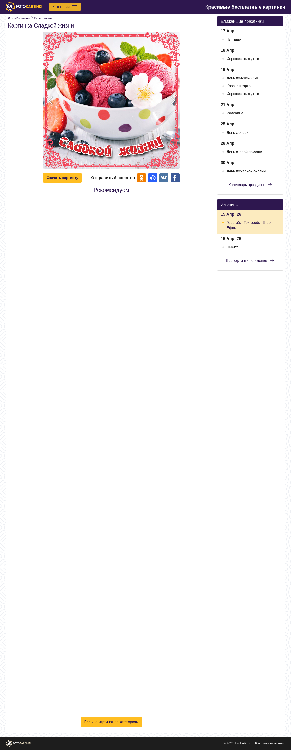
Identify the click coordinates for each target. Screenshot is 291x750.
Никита (232, 247)
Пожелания (43, 18)
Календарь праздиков (249, 185)
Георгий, (234, 223)
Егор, (267, 223)
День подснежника (242, 78)
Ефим (232, 228)
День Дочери (237, 132)
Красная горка (239, 86)
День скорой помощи (244, 152)
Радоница (235, 113)
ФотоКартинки (19, 18)
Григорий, (252, 223)
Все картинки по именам (250, 260)
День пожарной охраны (246, 171)
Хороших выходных (243, 59)
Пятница (234, 39)
